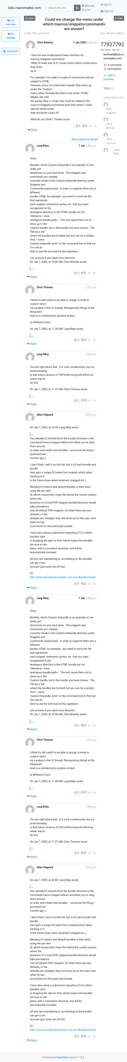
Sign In (106, 4)
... (32, 268)
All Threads (10, 35)
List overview (10, 22)
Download (10, 51)
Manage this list (88, 7)
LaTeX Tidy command (36, 33)
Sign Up (107, 11)
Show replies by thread (84, 139)
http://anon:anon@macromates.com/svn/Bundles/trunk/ (63, 577)
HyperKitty (62, 1057)
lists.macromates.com (24, 8)
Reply (32, 129)
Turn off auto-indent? (112, 33)
